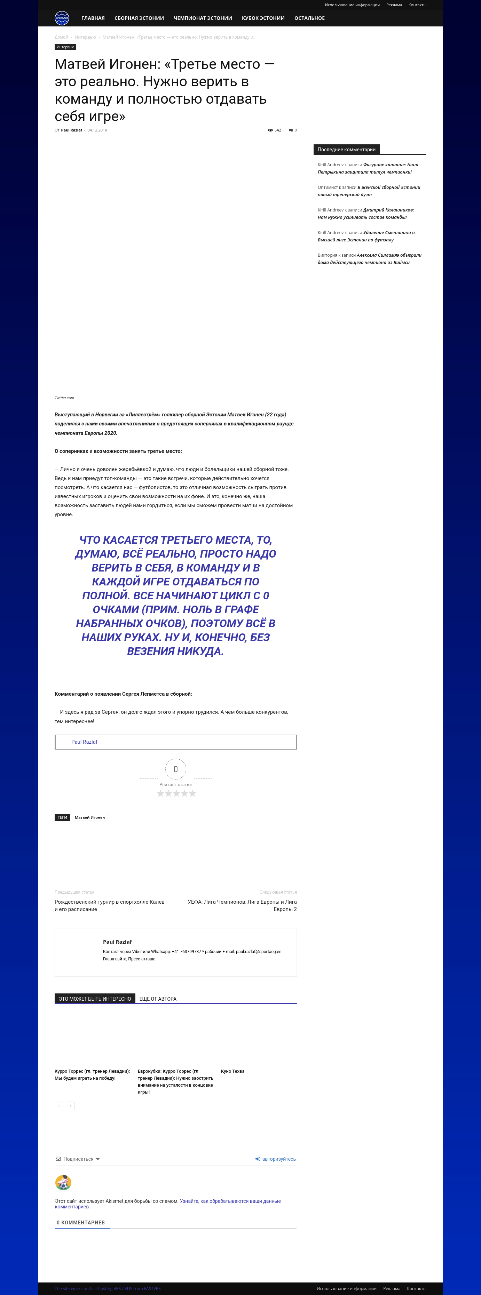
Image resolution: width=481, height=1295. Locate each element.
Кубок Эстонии (263, 18)
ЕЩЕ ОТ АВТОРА (158, 999)
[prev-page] (59, 1106)
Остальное (309, 18)
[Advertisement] (370, 87)
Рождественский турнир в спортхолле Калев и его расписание (110, 905)
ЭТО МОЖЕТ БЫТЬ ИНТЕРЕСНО (95, 999)
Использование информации (352, 4)
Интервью (85, 37)
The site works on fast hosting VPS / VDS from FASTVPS (108, 1289)
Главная (93, 18)
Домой (61, 37)
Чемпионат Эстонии (203, 18)
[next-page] (70, 1106)
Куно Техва (232, 1071)
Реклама (394, 4)
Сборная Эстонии (139, 18)
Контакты (417, 4)
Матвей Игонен (90, 817)
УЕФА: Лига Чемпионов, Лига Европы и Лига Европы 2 (242, 905)
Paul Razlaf (71, 130)
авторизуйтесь (275, 1159)
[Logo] (66, 18)
